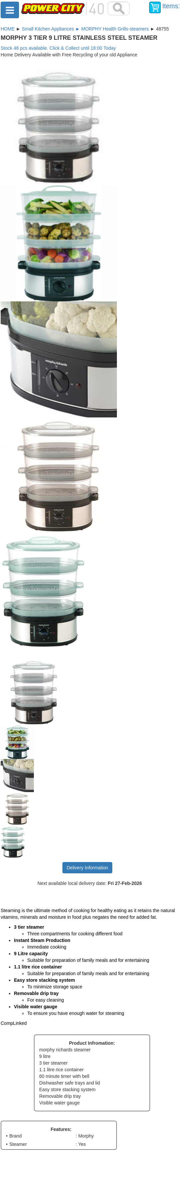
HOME (8, 28)
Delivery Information (87, 867)
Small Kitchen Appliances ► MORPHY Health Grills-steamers (85, 28)
